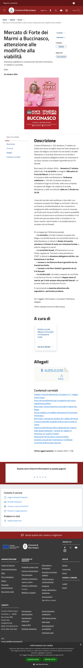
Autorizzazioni (47, 597)
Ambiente (45, 586)
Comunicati (66, 569)
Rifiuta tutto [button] (50, 659)
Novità (12, 19)
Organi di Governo (8, 565)
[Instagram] (66, 10)
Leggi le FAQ (26, 625)
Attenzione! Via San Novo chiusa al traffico (51, 436)
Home (5, 19)
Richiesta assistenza (29, 629)
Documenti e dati (7, 591)
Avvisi (20, 19)
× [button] (80, 644)
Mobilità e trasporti (29, 592)
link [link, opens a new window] (62, 655)
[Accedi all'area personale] (74, 3)
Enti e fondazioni (7, 577)
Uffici (3, 573)
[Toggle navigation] (4, 10)
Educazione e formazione (47, 567)
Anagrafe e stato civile (30, 567)
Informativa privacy (49, 618)
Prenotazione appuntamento (27, 613)
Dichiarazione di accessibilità (48, 627)
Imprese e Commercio (29, 579)
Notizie (64, 565)
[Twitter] (55, 10)
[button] (41, 664)
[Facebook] (49, 10)
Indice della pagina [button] (12, 137)
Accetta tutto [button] (33, 659)
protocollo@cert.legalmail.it (11, 641)
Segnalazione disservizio (26, 619)
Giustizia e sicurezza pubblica (49, 574)
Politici (3, 581)
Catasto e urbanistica (29, 585)
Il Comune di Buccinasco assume (47, 442)
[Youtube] (60, 10)
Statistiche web (47, 632)
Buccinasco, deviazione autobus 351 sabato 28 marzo (56, 418)
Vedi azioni (61, 37)
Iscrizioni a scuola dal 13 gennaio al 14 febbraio (53, 439)
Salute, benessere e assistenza (49, 591)
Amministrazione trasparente (48, 613)
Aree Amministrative (9, 569)
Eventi (64, 587)
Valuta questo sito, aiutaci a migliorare (41, 535)
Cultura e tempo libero (30, 571)
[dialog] (41, 655)
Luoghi (64, 584)
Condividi (61, 33)
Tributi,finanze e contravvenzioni (48, 580)
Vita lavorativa (27, 575)
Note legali (46, 622)
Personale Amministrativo (7, 586)
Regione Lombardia (10, 3)
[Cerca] (78, 10)
